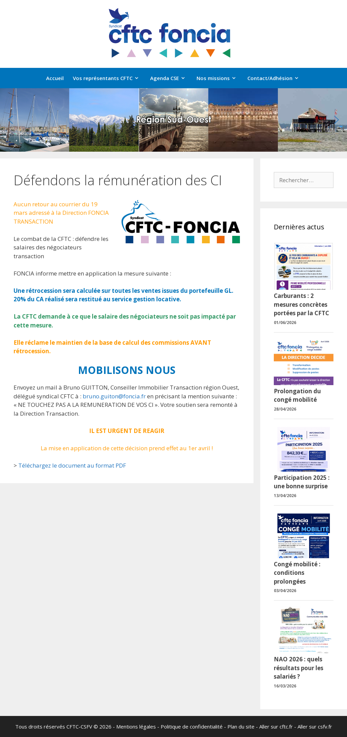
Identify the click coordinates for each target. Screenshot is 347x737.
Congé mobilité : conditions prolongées (297, 572)
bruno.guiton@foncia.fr (114, 396)
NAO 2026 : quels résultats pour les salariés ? (298, 667)
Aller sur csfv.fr (315, 726)
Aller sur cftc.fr (276, 726)
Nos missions (220, 78)
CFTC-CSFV (79, 726)
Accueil (55, 78)
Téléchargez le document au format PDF (72, 465)
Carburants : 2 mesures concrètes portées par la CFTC (301, 304)
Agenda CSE (171, 78)
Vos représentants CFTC (109, 78)
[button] (10, 119)
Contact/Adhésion (276, 78)
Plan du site (240, 726)
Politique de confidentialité (192, 726)
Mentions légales (136, 726)
